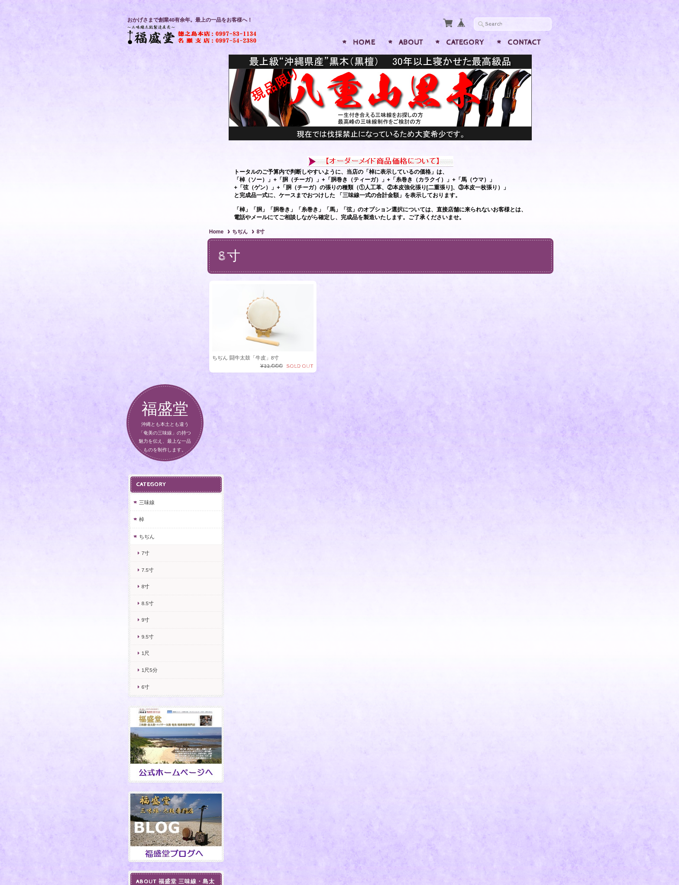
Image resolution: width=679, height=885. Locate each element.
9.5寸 (147, 299)
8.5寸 (147, 266)
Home (364, 42)
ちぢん (244, 232)
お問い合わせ (155, 591)
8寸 (145, 249)
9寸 (145, 282)
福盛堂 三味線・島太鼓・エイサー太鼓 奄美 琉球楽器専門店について (168, 566)
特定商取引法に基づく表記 (168, 629)
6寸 (145, 349)
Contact (524, 42)
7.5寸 (147, 233)
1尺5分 (149, 333)
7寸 (145, 216)
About (411, 42)
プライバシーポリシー (166, 608)
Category (465, 42)
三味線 (146, 165)
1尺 (145, 316)
